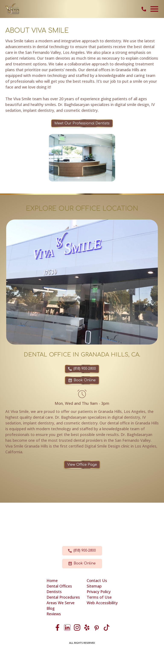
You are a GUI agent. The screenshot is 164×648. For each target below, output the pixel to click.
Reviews (54, 614)
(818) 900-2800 (82, 369)
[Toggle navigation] (154, 9)
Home (52, 580)
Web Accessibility (102, 603)
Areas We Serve (61, 603)
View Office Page (82, 465)
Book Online (82, 380)
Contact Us (97, 580)
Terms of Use (99, 597)
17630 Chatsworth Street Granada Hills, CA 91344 (82, 522)
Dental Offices (59, 586)
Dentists (54, 592)
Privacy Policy (99, 592)
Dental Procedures (63, 597)
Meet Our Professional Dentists (82, 123)
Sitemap (94, 586)
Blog (51, 608)
